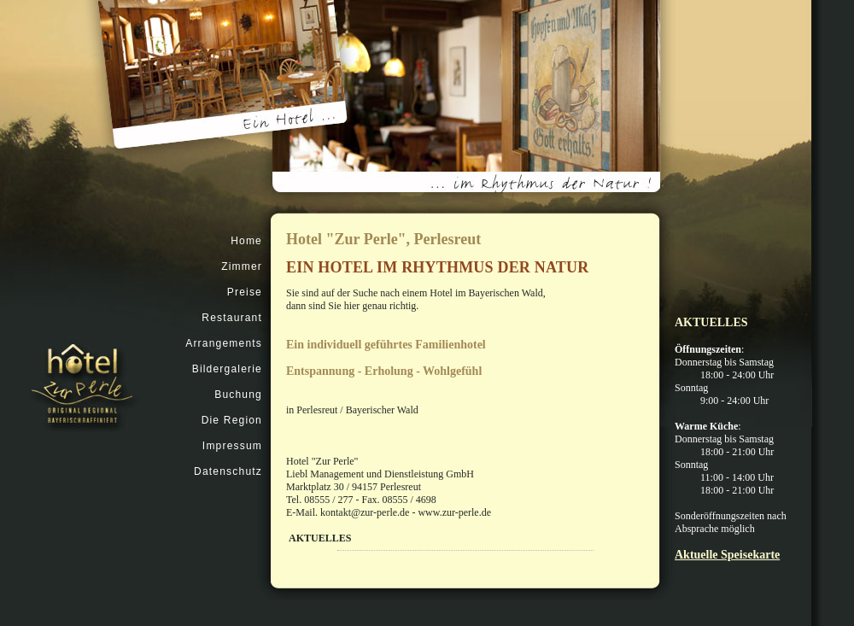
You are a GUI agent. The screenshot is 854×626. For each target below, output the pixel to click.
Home (246, 241)
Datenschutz (228, 471)
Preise (244, 292)
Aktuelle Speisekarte (727, 554)
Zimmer (241, 266)
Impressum (232, 446)
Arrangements (223, 343)
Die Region (232, 420)
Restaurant (232, 318)
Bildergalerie (227, 369)
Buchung (238, 395)
